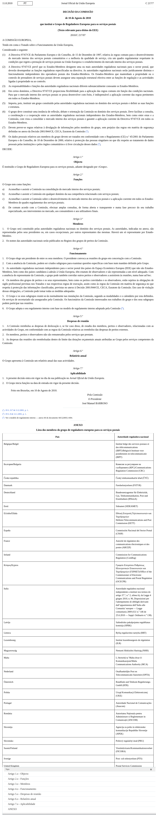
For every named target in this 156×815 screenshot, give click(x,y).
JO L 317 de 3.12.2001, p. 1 (16, 410)
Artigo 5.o (24, 794)
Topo (7, 769)
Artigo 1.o (18, 773)
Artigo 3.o (19, 784)
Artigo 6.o (22, 799)
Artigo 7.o (21, 804)
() (86, 131)
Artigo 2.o (18, 778)
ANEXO (12, 809)
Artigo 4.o (22, 789)
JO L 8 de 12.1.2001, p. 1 (15, 414)
